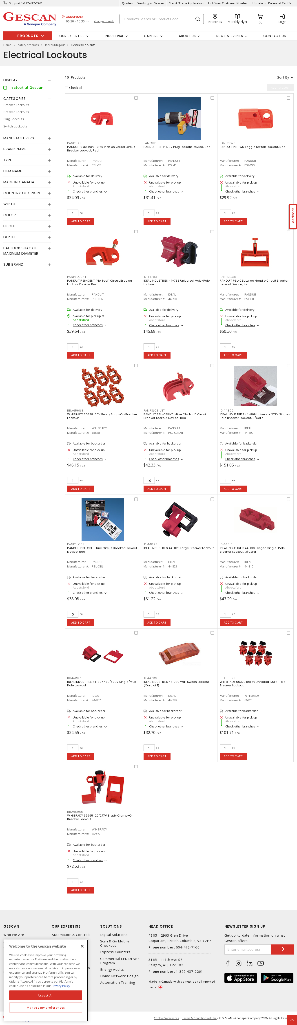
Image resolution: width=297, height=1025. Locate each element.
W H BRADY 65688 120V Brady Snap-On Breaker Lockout (102, 416)
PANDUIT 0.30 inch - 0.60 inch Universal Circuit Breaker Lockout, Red (101, 148)
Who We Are (13, 935)
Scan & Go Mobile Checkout (115, 943)
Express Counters (115, 952)
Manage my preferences (46, 1007)
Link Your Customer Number (228, 3)
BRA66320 (227, 678)
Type (7, 160)
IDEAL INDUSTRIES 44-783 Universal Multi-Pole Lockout (177, 282)
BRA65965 (75, 812)
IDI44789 (150, 678)
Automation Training (117, 982)
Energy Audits (112, 969)
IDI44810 (226, 544)
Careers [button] (151, 36)
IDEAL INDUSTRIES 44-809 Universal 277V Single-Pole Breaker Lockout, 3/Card (255, 416)
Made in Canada (18, 182)
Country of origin (21, 193)
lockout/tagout (55, 45)
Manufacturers (18, 138)
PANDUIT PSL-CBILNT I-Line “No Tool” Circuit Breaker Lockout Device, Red (175, 416)
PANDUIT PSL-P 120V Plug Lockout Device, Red (177, 147)
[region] (46, 980)
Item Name (12, 171)
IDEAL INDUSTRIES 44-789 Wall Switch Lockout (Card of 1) (176, 683)
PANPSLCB (74, 143)
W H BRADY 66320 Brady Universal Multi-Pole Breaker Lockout (253, 683)
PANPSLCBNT (76, 277)
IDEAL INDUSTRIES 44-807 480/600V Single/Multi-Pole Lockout (102, 683)
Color (9, 215)
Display (10, 80)
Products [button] (27, 35)
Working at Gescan (150, 3)
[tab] (27, 80)
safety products (28, 45)
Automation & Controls (71, 935)
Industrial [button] (114, 36)
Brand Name (14, 149)
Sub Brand (13, 264)
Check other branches (88, 191)
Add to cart (80, 221)
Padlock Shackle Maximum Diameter (20, 251)
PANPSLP (150, 143)
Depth (9, 237)
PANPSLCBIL (76, 544)
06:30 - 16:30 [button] (75, 21)
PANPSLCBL (228, 277)
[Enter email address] (247, 949)
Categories (14, 98)
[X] (82, 946)
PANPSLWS (227, 143)
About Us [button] (187, 36)
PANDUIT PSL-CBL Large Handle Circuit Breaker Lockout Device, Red (254, 282)
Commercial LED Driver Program (119, 961)
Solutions (111, 926)
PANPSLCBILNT (154, 410)
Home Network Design (119, 976)
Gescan (11, 926)
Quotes (127, 3)
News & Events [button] (229, 36)
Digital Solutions (114, 935)
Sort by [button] (283, 77)
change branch (104, 21)
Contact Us (274, 36)
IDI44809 (227, 410)
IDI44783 (150, 277)
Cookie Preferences (166, 1018)
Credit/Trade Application (186, 3)
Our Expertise (66, 926)
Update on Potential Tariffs (272, 3)
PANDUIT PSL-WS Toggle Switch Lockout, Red (253, 147)
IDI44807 (74, 678)
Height (9, 226)
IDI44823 (150, 544)
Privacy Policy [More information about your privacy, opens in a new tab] (61, 986)
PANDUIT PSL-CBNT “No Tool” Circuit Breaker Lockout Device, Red (99, 282)
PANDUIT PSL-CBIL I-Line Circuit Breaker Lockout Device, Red (102, 550)
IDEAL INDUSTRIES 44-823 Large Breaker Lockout (179, 548)
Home (7, 45)
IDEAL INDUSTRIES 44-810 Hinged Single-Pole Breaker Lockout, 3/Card (252, 550)
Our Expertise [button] (71, 36)
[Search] (162, 19)
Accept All (46, 995)
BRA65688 (75, 410)
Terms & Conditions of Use (199, 1018)
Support (14, 3)
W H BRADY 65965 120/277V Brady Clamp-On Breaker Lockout (100, 817)
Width (9, 204)
